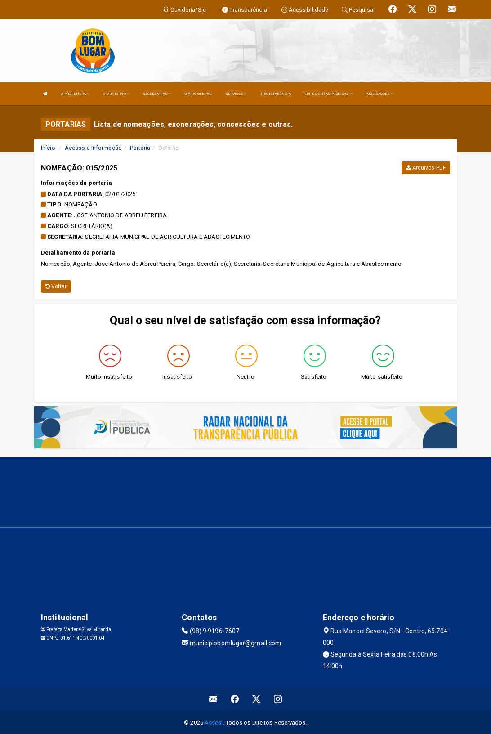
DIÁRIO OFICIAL (197, 94)
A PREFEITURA (75, 94)
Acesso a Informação (93, 147)
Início (48, 147)
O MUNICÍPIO (116, 94)
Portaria (140, 147)
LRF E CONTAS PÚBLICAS (328, 94)
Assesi (214, 722)
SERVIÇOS (236, 94)
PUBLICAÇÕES (379, 94)
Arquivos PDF (426, 168)
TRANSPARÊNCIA (275, 94)
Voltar (56, 286)
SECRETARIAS (157, 94)
